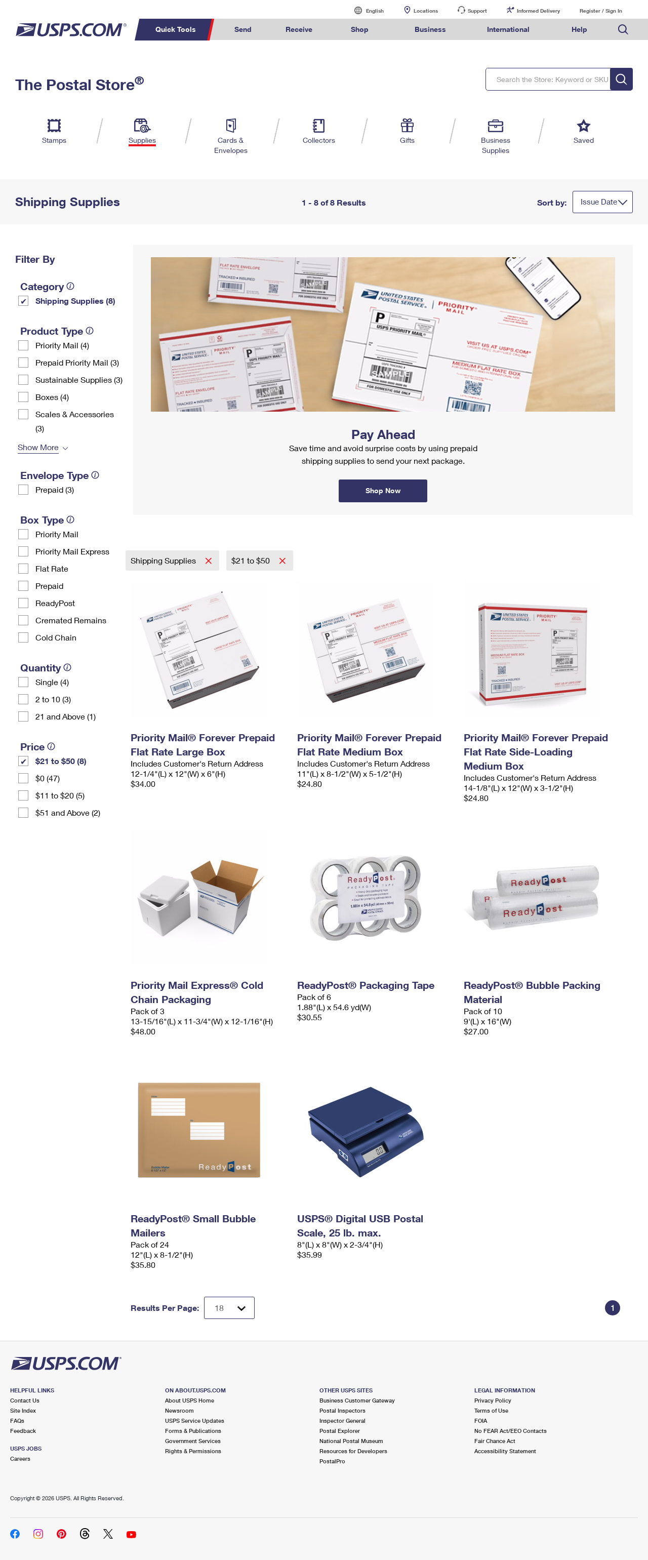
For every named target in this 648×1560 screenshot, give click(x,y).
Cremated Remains (70, 620)
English (364, 10)
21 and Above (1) (65, 716)
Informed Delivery (538, 11)
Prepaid (49, 585)
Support (477, 11)
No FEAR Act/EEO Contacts (510, 1430)
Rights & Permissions (193, 1451)
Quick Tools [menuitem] (175, 29)
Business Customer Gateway (357, 1400)
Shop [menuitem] (360, 29)
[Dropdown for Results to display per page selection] (229, 1308)
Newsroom (179, 1410)
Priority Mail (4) (62, 345)
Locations (426, 11)
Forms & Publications (193, 1430)
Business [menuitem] (430, 29)
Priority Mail (56, 534)
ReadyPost (55, 603)
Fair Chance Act (494, 1440)
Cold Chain (55, 637)
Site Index (23, 1410)
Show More (38, 447)
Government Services (193, 1440)
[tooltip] (70, 286)
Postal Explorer (339, 1430)
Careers (20, 1458)
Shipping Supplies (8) (75, 300)
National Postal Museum (351, 1440)
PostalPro (332, 1461)
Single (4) (52, 682)
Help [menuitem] (579, 29)
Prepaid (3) (54, 489)
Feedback (23, 1430)
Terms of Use (491, 1410)
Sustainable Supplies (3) (79, 379)
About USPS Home (189, 1400)
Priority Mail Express (72, 551)
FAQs (17, 1420)
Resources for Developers (353, 1451)
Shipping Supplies (164, 560)
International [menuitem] (508, 29)
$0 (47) (47, 778)
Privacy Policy (492, 1400)
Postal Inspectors (342, 1410)
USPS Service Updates (194, 1420)
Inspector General (342, 1420)
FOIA (480, 1420)
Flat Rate (51, 568)
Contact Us (24, 1400)
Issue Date (599, 201)
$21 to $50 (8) (61, 761)
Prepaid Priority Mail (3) (77, 362)
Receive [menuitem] (299, 29)
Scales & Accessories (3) (74, 421)
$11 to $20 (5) (60, 795)
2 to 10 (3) (53, 699)
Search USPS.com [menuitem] (623, 30)
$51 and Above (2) (67, 812)
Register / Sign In (601, 11)
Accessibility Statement (505, 1451)
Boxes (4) (52, 397)
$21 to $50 (251, 560)
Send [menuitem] (243, 29)
